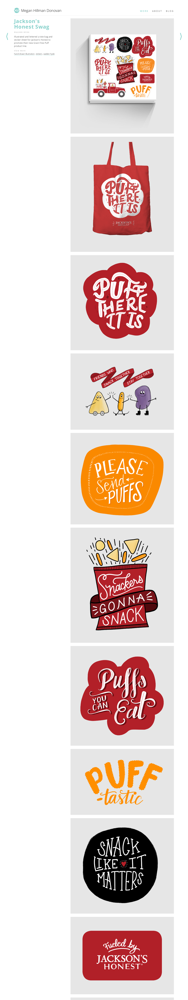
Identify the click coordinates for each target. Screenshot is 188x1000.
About (157, 11)
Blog (170, 11)
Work (144, 11)
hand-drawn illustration (24, 54)
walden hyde (49, 54)
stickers (39, 54)
